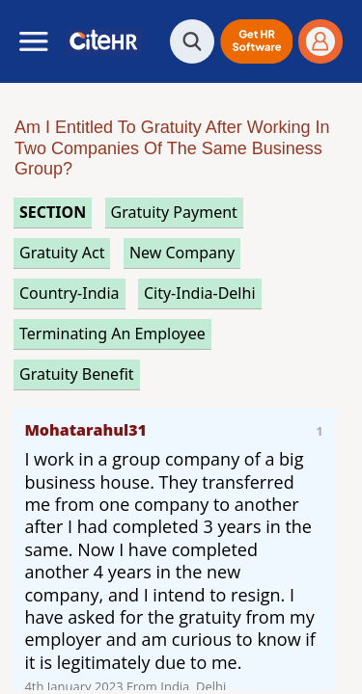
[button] (256, 41)
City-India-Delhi (200, 293)
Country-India (69, 293)
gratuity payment (174, 212)
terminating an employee (112, 333)
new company (182, 252)
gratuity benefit (76, 374)
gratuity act (61, 252)
